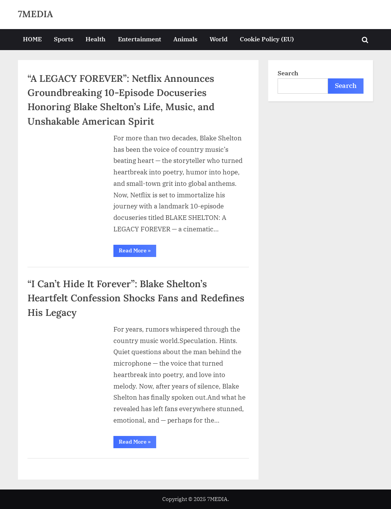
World (219, 39)
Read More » (137, 252)
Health (95, 39)
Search (288, 73)
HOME (32, 39)
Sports (63, 39)
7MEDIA (35, 14)
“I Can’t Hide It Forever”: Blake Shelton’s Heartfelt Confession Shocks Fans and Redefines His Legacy (135, 298)
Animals (185, 39)
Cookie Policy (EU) (267, 39)
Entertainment (139, 39)
